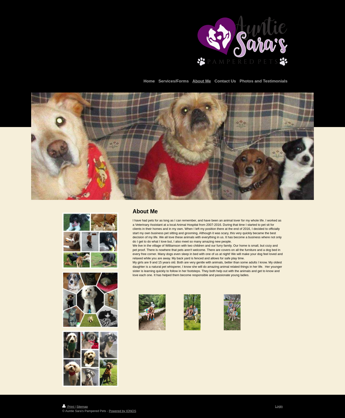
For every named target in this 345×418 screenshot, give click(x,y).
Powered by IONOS (122, 411)
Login (279, 406)
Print (68, 406)
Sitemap (82, 406)
